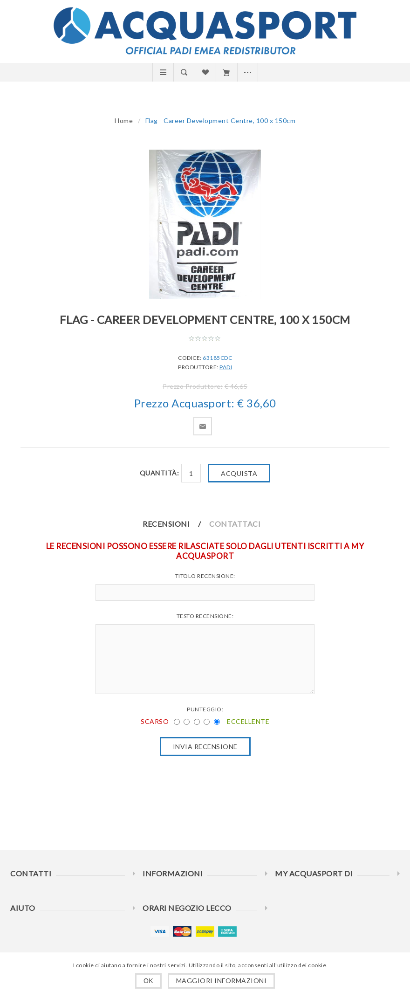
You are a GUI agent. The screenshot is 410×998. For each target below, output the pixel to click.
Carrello (226, 72)
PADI (225, 367)
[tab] (175, 523)
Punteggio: (205, 709)
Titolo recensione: (205, 575)
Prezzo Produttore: (193, 386)
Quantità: (159, 473)
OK (148, 980)
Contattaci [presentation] (234, 523)
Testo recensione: (205, 616)
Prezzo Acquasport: (184, 403)
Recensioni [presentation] (166, 523)
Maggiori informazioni (221, 980)
